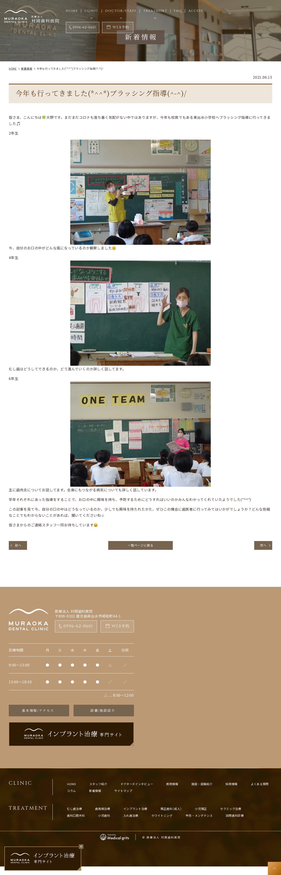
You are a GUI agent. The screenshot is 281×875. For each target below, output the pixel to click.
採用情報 (249, 788)
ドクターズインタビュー (145, 788)
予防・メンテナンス (213, 822)
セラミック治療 (248, 815)
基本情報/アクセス (38, 712)
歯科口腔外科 (77, 822)
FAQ (178, 11)
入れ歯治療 (138, 822)
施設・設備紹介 (217, 788)
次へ (262, 545)
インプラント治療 (143, 815)
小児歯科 (109, 822)
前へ (19, 545)
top (274, 868)
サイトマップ (163, 796)
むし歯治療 (76, 815)
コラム (107, 796)
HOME (72, 788)
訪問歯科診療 (253, 822)
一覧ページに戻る (140, 545)
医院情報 (184, 788)
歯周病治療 (107, 815)
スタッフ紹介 (102, 788)
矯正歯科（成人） (183, 815)
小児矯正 (216, 815)
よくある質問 (77, 796)
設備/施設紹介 (103, 712)
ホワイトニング (172, 822)
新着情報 (133, 796)
